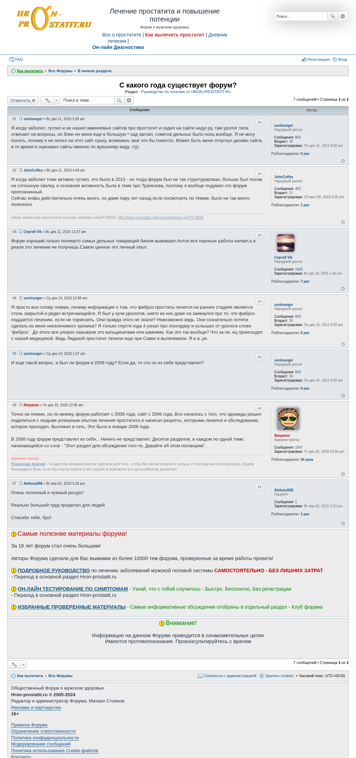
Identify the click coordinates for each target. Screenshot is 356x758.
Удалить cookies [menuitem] (279, 676)
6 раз (305, 154)
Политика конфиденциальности (45, 737)
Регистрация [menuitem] (318, 59)
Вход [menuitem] (342, 59)
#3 (14, 232)
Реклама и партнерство (36, 707)
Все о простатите (121, 35)
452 (298, 189)
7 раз (305, 281)
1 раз (305, 205)
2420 (299, 269)
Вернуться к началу (343, 161)
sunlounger (283, 125)
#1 (14, 119)
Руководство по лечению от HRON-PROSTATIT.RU (186, 92)
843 (298, 137)
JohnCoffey (283, 177)
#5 (14, 354)
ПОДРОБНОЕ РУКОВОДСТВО (54, 570)
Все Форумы (60, 676)
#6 (14, 405)
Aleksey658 (283, 490)
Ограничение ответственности (43, 731)
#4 (14, 298)
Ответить (20, 100)
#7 (14, 483)
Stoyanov (282, 436)
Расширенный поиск (342, 16)
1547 (299, 447)
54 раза (307, 459)
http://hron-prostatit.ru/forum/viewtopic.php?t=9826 (160, 217)
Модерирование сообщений (41, 744)
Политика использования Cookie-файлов (54, 750)
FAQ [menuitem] (19, 59)
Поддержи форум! (28, 464)
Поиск (332, 16)
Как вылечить (30, 676)
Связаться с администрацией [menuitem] (230, 676)
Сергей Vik (283, 257)
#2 (14, 170)
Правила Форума (29, 724)
